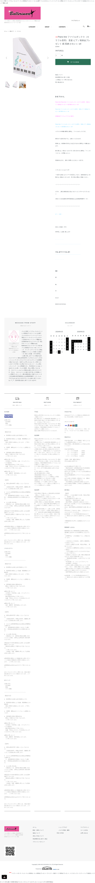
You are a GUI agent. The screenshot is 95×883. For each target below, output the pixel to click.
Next (47, 58)
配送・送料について (46, 831)
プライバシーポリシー (47, 843)
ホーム (5, 31)
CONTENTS (62, 27)
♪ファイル (20, 31)
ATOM (68, 834)
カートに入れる (73, 62)
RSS (65, 834)
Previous (7, 58)
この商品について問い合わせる (63, 79)
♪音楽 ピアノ (13, 31)
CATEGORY (32, 27)
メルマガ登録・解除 (69, 831)
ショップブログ (68, 829)
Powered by (47, 868)
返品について (59, 74)
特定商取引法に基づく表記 (62, 77)
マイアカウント (75, 20)
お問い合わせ (86, 834)
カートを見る (86, 831)
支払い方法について (46, 837)
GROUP (47, 27)
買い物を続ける (59, 82)
